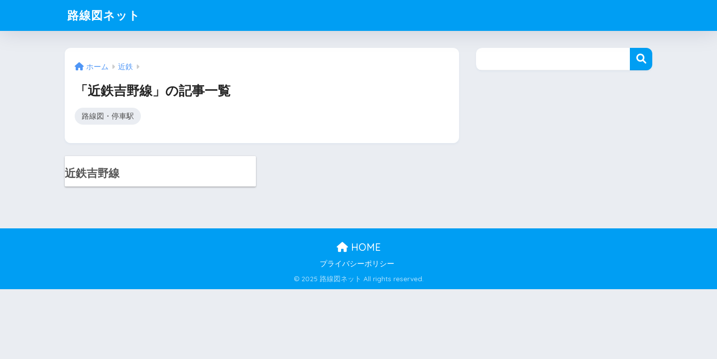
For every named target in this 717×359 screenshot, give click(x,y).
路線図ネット (103, 15)
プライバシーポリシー (357, 264)
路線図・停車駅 (108, 116)
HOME (359, 247)
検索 (641, 59)
